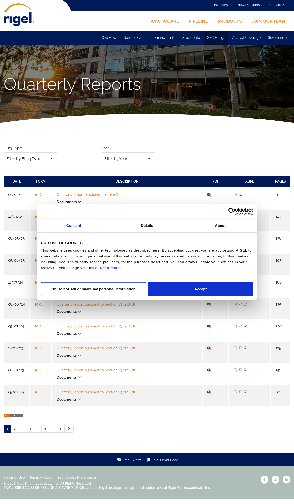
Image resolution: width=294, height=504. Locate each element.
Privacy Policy (41, 482)
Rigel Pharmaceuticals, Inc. (37, 488)
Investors (221, 5)
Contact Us (277, 5)
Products (230, 21)
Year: (105, 153)
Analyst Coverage (246, 38)
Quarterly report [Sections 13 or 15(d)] (87, 199)
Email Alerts (132, 465)
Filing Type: (13, 153)
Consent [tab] (73, 225)
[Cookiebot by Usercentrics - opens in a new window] (231, 211)
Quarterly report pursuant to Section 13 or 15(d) (96, 309)
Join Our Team (268, 21)
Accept (200, 289)
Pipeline (198, 21)
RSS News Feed (165, 465)
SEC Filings (216, 38)
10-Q (38, 199)
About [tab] (220, 225)
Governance (277, 38)
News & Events (248, 5)
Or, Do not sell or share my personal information (94, 289)
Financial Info (164, 38)
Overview (109, 38)
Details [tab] (147, 225)
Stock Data (191, 38)
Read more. (110, 268)
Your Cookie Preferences (76, 482)
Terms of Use (14, 482)
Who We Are (164, 21)
